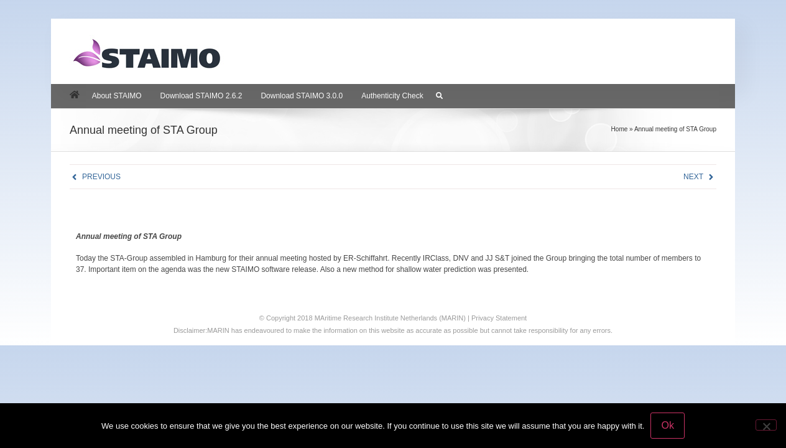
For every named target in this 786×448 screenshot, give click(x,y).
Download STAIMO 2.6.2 (201, 95)
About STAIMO (117, 95)
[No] (766, 425)
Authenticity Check (392, 95)
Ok (667, 425)
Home (619, 129)
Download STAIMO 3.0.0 (302, 95)
